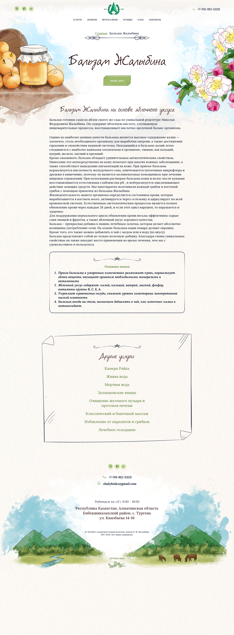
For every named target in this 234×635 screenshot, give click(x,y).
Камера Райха (117, 368)
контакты (155, 19)
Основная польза (117, 267)
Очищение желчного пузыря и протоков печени (117, 404)
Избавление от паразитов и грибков (117, 425)
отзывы (127, 19)
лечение (92, 19)
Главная (101, 33)
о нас (140, 19)
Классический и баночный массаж (117, 414)
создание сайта (117, 564)
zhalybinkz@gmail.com (117, 490)
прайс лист (117, 81)
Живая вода (117, 376)
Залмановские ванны (117, 393)
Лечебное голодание (117, 435)
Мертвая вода (117, 385)
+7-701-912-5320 (206, 9)
